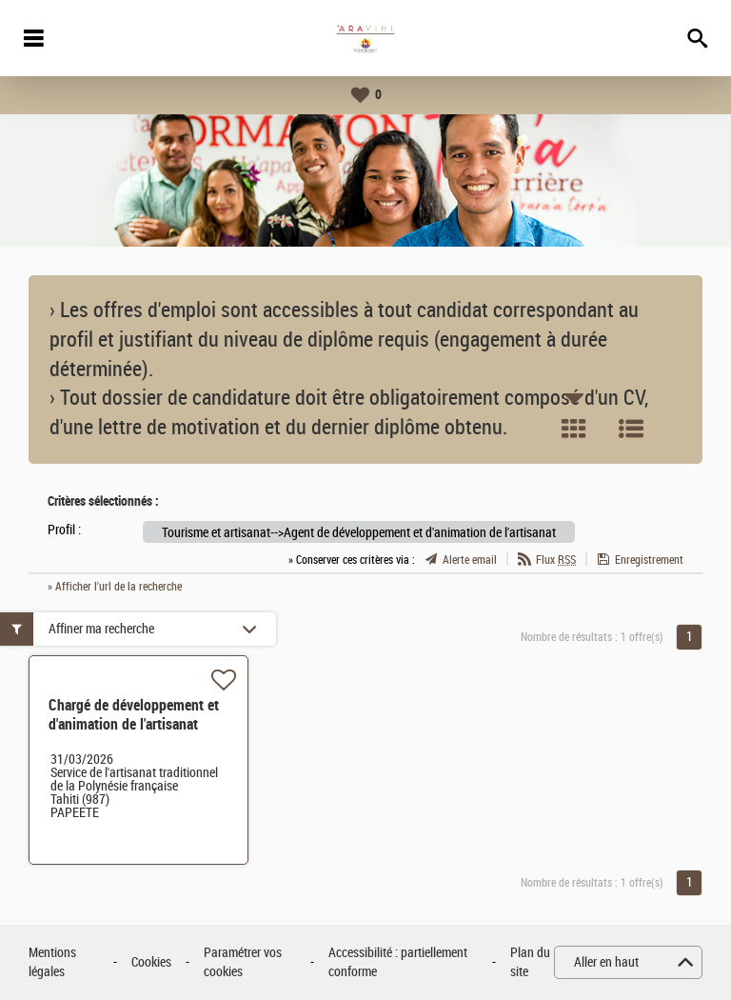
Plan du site (530, 962)
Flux (556, 560)
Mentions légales (52, 962)
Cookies (151, 962)
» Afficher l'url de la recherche (115, 586)
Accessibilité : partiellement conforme (397, 962)
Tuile (574, 428)
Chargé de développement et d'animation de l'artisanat (134, 714)
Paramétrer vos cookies (243, 962)
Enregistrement (649, 560)
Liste (631, 428)
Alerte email (470, 560)
